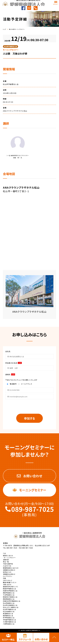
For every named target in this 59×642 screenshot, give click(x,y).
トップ (4, 29)
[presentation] (29, 406)
